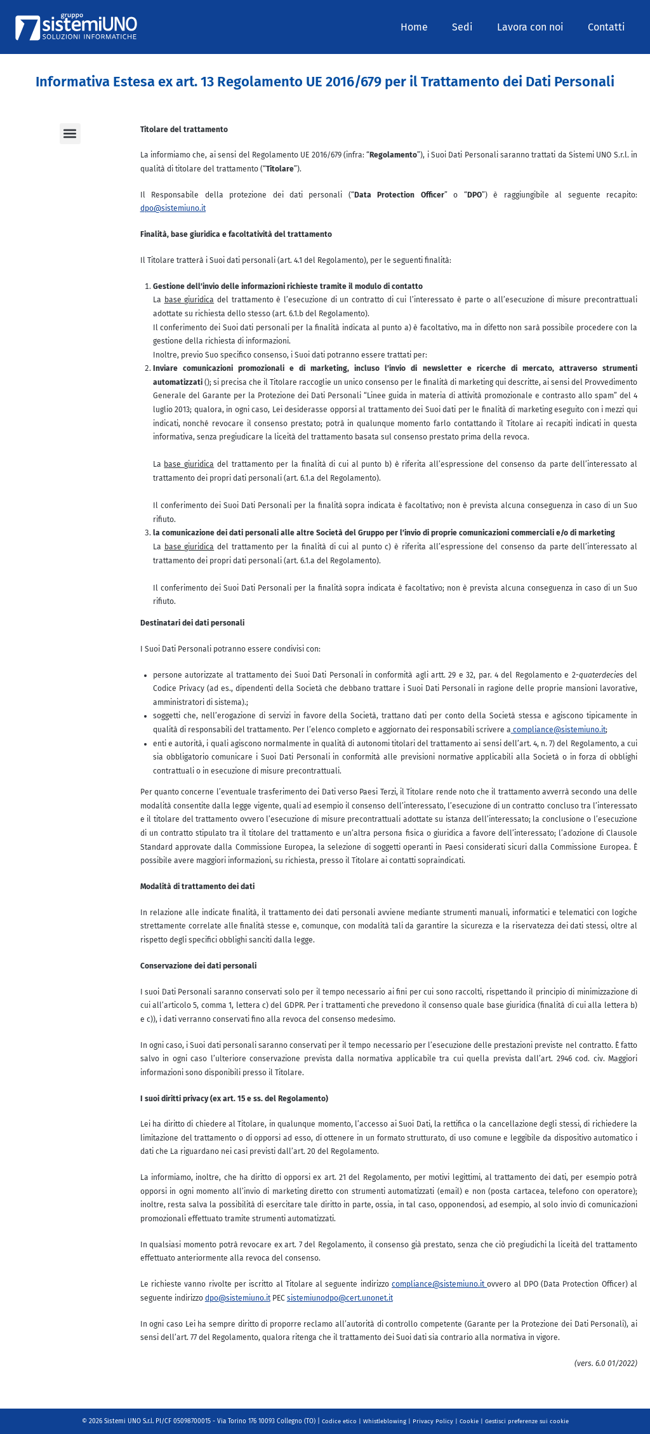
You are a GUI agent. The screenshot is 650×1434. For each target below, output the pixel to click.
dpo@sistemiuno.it (173, 208)
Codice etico (337, 1421)
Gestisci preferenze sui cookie (528, 1421)
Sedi (471, 27)
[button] (70, 133)
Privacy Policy (432, 1421)
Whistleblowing (383, 1421)
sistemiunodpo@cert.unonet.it (340, 1298)
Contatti (608, 27)
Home (427, 27)
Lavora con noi (536, 27)
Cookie (469, 1421)
